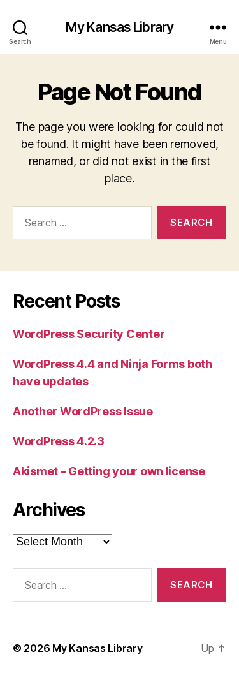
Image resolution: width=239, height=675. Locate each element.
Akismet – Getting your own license (109, 471)
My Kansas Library (119, 27)
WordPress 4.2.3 (59, 441)
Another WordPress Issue (83, 411)
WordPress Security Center (88, 334)
